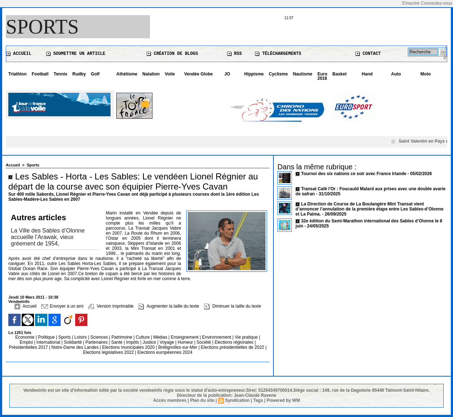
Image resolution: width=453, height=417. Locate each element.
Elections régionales (235, 342)
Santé (117, 342)
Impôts (132, 342)
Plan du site (202, 400)
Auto (396, 74)
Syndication (237, 400)
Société (204, 342)
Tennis (60, 74)
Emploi (27, 342)
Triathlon (17, 74)
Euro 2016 (322, 76)
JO (227, 74)
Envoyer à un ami (62, 306)
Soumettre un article (75, 54)
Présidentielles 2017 (29, 347)
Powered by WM (283, 400)
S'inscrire (410, 3)
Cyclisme (278, 74)
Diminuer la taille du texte (232, 306)
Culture (143, 337)
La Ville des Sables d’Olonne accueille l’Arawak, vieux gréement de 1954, (48, 237)
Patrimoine (123, 337)
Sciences (99, 337)
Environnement (216, 337)
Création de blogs (172, 54)
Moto (425, 74)
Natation (151, 74)
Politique (47, 337)
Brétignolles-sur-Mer (178, 347)
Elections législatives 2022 (108, 352)
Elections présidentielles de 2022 (232, 347)
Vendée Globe (198, 74)
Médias (160, 337)
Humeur (186, 342)
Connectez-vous (436, 3)
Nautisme (302, 74)
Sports (42, 27)
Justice (150, 342)
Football (40, 74)
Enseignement (185, 337)
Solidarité (73, 342)
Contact (368, 54)
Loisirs (81, 337)
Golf (95, 74)
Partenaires (97, 342)
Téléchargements (278, 54)
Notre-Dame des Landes (75, 347)
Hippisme (254, 74)
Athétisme (126, 74)
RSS (234, 54)
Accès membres (169, 400)
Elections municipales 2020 (128, 347)
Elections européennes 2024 (164, 352)
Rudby (79, 74)
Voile (170, 74)
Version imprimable (110, 306)
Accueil (18, 54)
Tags (258, 400)
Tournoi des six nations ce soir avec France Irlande (354, 173)
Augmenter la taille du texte (168, 306)
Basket (339, 74)
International (48, 342)
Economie (25, 337)
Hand (367, 74)
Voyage (167, 342)
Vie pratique (247, 337)
